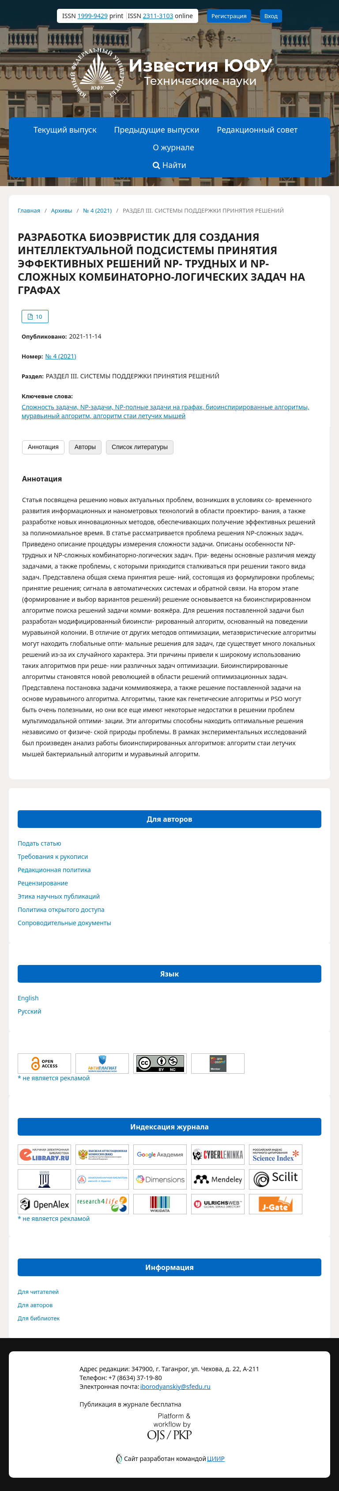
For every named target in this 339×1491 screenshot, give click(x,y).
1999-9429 (92, 15)
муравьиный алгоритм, (57, 416)
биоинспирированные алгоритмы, (257, 407)
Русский (29, 1011)
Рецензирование (43, 883)
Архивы (61, 210)
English (28, 998)
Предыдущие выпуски (156, 129)
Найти (169, 165)
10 (38, 316)
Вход (271, 16)
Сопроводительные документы (64, 923)
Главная (29, 210)
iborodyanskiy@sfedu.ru (162, 1386)
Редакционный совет (257, 129)
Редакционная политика (54, 870)
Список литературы (140, 446)
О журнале (173, 147)
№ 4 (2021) (97, 210)
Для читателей (38, 1292)
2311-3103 (158, 15)
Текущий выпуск (65, 129)
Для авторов (35, 1305)
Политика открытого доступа (61, 909)
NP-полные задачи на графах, (160, 407)
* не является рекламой (54, 1078)
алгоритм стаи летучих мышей (139, 416)
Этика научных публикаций (59, 896)
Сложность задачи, (51, 407)
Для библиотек (39, 1318)
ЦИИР (216, 1458)
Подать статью (39, 843)
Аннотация (43, 446)
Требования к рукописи (53, 856)
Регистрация (229, 16)
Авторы (85, 446)
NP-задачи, (97, 407)
